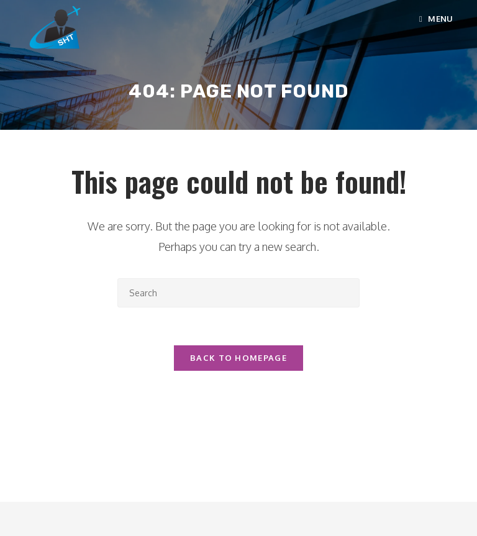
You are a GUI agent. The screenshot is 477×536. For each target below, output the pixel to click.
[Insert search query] (238, 292)
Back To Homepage (238, 358)
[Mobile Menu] (436, 19)
